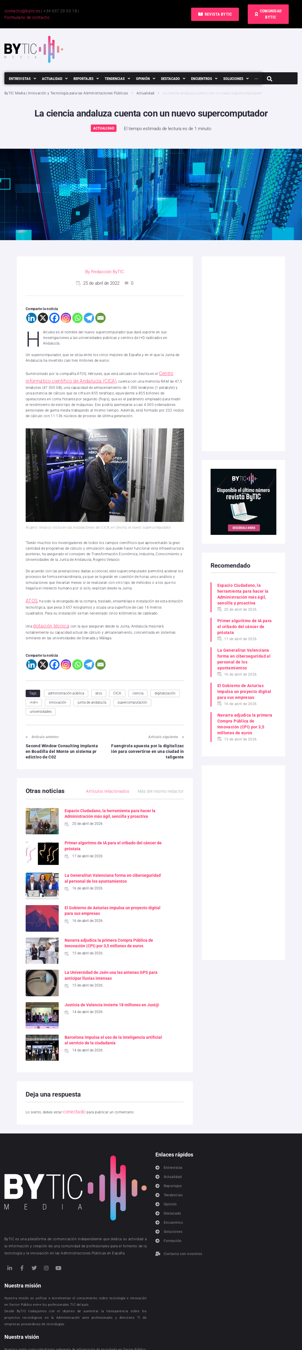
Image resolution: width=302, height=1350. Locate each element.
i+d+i (34, 694)
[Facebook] (54, 318)
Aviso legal (176, 1338)
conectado (71, 1051)
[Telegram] (89, 318)
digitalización (165, 685)
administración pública (66, 685)
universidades (41, 703)
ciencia (137, 685)
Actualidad (146, 93)
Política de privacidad (111, 1338)
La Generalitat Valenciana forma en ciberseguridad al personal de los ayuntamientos (81, 873)
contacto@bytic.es (22, 11)
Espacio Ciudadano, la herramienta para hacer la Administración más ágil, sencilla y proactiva (243, 594)
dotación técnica (47, 618)
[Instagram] (66, 318)
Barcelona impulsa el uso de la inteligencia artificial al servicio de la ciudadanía (165, 973)
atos (98, 685)
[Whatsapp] (77, 318)
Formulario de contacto (27, 17)
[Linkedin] (31, 318)
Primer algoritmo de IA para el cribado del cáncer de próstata (244, 626)
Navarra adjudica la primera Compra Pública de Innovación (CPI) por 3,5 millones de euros (245, 724)
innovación (57, 694)
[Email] (100, 318)
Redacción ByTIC (107, 271)
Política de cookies (148, 1338)
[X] (43, 318)
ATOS (30, 596)
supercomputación (132, 694)
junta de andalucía (92, 694)
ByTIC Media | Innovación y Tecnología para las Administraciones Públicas (66, 93)
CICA (117, 685)
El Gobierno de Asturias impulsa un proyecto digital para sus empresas (244, 691)
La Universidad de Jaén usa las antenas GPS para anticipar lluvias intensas (164, 920)
